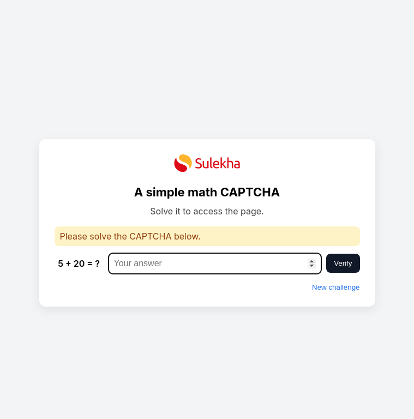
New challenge (335, 287)
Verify (343, 263)
